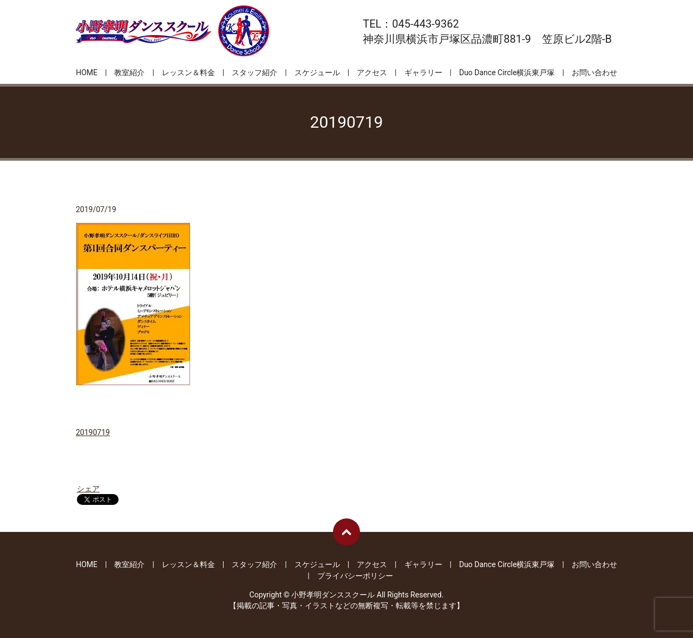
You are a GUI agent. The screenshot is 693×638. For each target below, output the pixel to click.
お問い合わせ (594, 72)
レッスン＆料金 (188, 72)
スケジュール (317, 72)
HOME (86, 72)
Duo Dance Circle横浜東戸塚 (506, 72)
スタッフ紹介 (254, 72)
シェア (88, 488)
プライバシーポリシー (355, 575)
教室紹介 (129, 72)
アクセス (372, 72)
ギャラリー (423, 72)
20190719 (93, 432)
